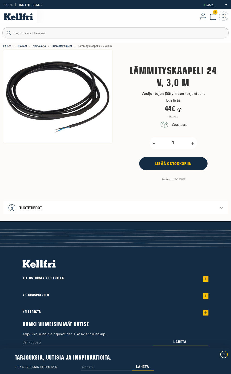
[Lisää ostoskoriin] (173, 163)
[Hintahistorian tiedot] (179, 109)
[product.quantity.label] (173, 143)
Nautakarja (39, 46)
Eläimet (22, 46)
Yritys (8, 4)
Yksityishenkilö (30, 4)
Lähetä (179, 342)
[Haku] (115, 32)
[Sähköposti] (88, 342)
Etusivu (7, 46)
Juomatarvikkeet (62, 46)
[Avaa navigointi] (223, 16)
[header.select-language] (216, 4)
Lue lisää (173, 100)
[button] (115, 207)
